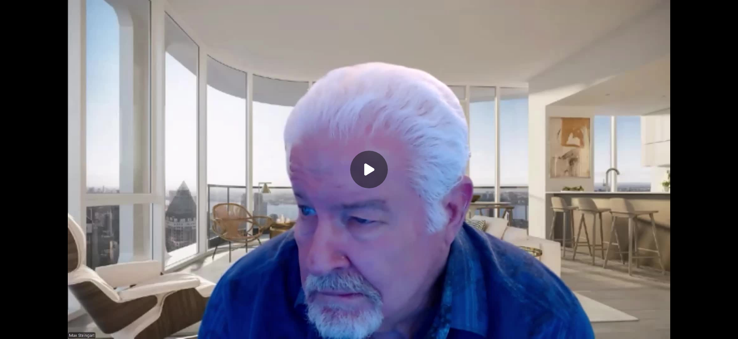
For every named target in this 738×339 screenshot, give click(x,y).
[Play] (369, 169)
